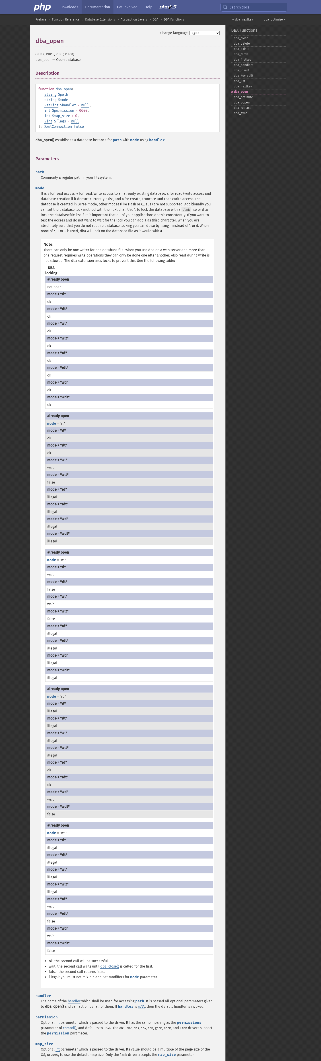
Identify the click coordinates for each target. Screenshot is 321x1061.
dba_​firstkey (242, 60)
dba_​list (239, 81)
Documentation (97, 7)
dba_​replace (242, 108)
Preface (40, 19)
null (85, 105)
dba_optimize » (275, 19)
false (79, 126)
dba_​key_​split (243, 76)
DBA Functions (174, 19)
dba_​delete (242, 44)
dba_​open (241, 92)
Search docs (235, 7)
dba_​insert (241, 70)
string (50, 94)
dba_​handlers (243, 65)
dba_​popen (242, 102)
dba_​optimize (243, 97)
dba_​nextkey (243, 86)
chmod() (69, 1028)
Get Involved (127, 7)
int (47, 110)
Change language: (174, 33)
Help (148, 7)
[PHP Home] (42, 7)
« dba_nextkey (242, 19)
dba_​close (241, 38)
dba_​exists (241, 49)
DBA (155, 19)
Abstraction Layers (134, 19)
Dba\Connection (58, 126)
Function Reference (66, 19)
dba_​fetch (241, 54)
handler (74, 1001)
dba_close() (109, 966)
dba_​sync (240, 113)
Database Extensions (100, 19)
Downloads (69, 7)
